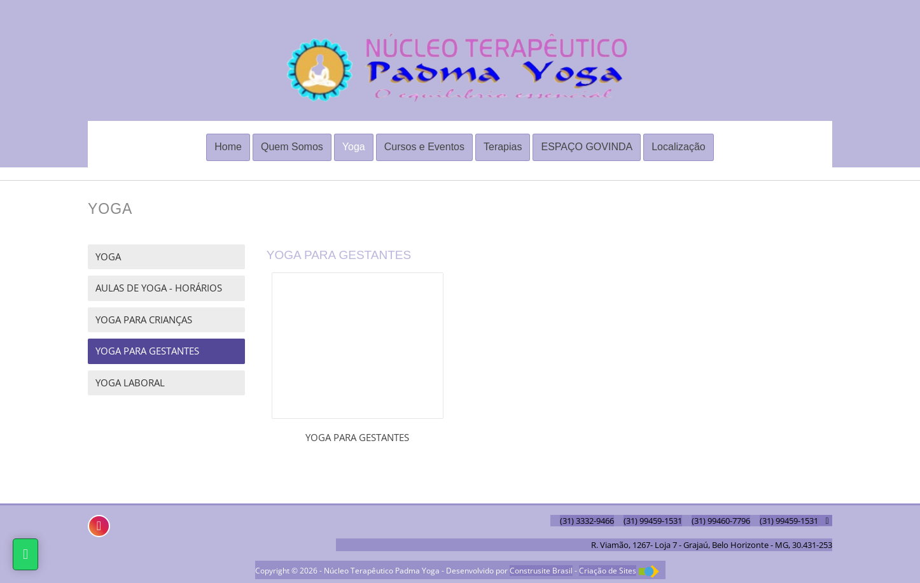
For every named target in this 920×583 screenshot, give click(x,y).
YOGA (108, 256)
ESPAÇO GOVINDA (586, 146)
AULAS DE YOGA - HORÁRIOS (158, 287)
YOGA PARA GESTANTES (147, 350)
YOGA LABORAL (130, 382)
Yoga (353, 146)
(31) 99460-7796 (721, 520)
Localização (679, 146)
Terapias (503, 146)
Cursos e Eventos (424, 146)
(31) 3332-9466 (587, 520)
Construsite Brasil (541, 570)
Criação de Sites (607, 570)
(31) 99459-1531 (653, 520)
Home (228, 146)
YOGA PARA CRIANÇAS (143, 319)
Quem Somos (292, 146)
